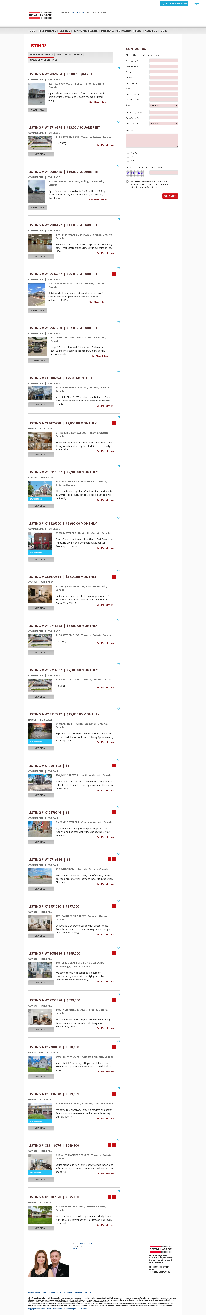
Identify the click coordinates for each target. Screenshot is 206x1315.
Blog (138, 30)
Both (133, 160)
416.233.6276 (77, 12)
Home (31, 30)
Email (75, 1248)
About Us (151, 30)
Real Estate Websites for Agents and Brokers (70, 1309)
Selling (133, 156)
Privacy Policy (55, 1292)
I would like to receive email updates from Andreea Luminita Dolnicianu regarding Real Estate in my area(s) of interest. (150, 184)
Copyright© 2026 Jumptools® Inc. (40, 1309)
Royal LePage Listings (43, 59)
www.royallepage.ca (37, 1292)
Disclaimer (67, 1292)
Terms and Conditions (84, 1292)
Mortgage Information (116, 30)
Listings (64, 30)
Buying (134, 152)
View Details (37, 110)
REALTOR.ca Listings (69, 54)
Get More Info (97, 101)
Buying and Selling (85, 30)
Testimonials (47, 30)
